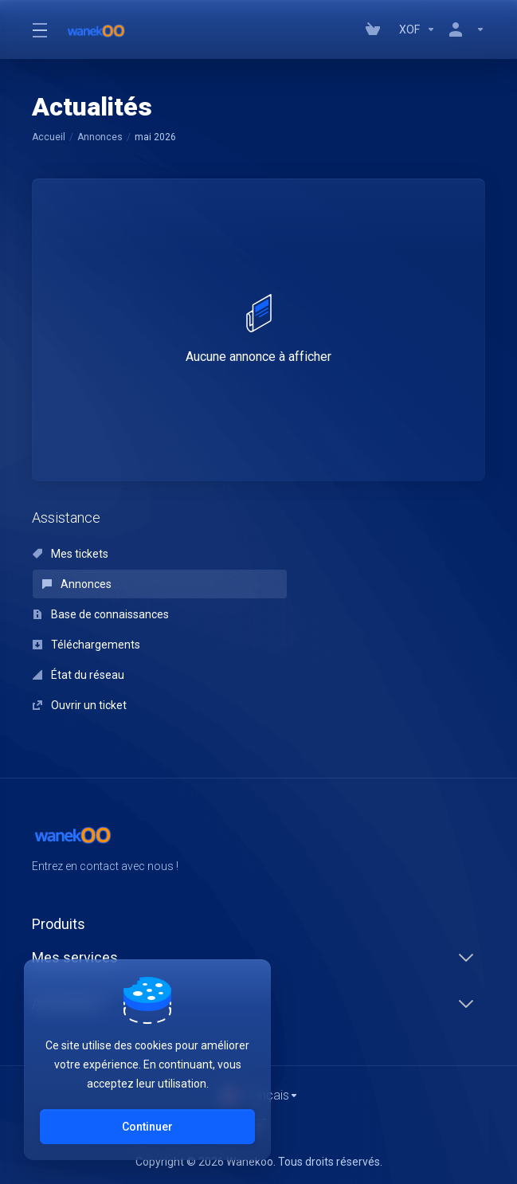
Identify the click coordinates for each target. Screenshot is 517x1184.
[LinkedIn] (485, 846)
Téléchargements (86, 644)
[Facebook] (434, 846)
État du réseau (78, 674)
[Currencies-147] (417, 29)
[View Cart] (376, 29)
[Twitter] (459, 846)
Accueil (48, 137)
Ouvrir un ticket (80, 705)
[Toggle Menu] (39, 29)
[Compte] (463, 29)
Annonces (100, 137)
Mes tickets (70, 553)
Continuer (147, 1126)
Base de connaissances (101, 614)
